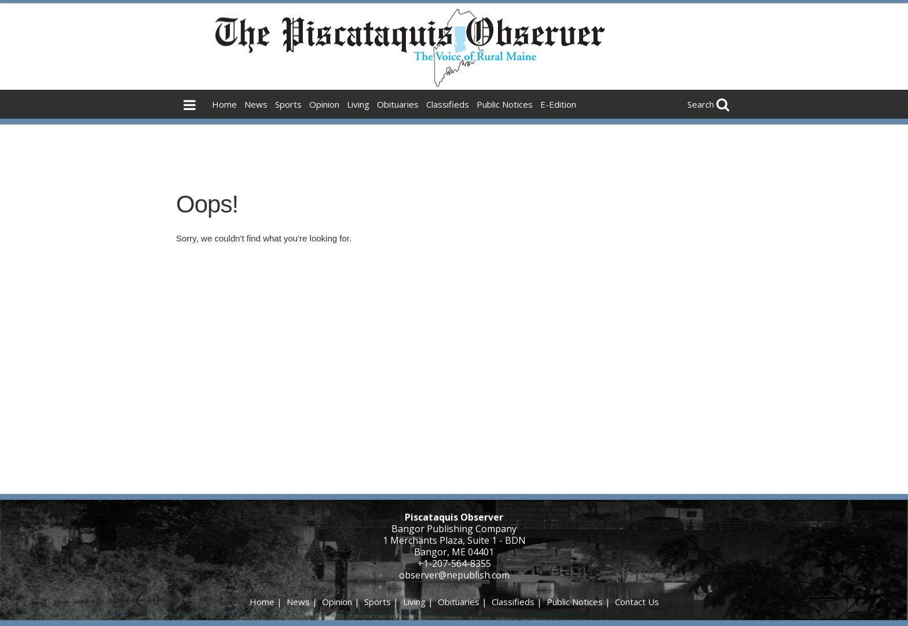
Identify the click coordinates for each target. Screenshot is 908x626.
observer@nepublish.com (454, 575)
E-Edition (558, 104)
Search (700, 104)
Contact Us (637, 601)
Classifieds (447, 104)
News (256, 104)
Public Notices (505, 104)
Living (358, 104)
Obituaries (398, 104)
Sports (288, 104)
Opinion (324, 104)
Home (224, 104)
